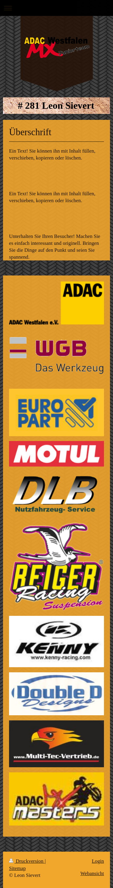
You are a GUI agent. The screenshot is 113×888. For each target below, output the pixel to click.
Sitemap (17, 868)
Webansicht (92, 873)
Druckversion (27, 861)
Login (98, 861)
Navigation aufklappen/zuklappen (56, 8)
